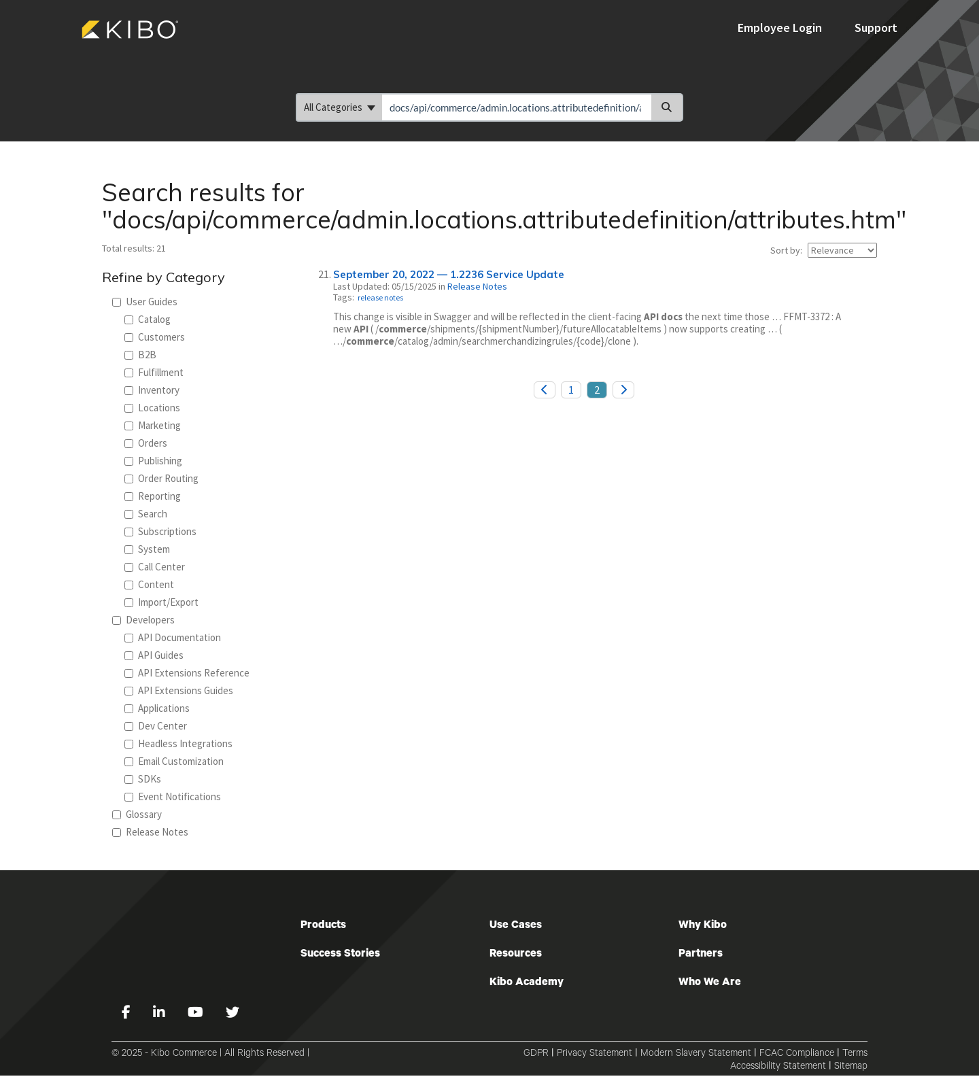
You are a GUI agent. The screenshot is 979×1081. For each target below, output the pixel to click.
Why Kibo (703, 926)
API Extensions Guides (178, 690)
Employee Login (781, 27)
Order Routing (161, 478)
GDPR (536, 1054)
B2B (140, 354)
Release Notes (150, 831)
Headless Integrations (178, 743)
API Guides (154, 655)
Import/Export (161, 602)
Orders (145, 442)
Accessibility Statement (778, 1067)
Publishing (153, 460)
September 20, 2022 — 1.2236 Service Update (448, 274)
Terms (855, 1054)
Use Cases (516, 926)
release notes (380, 297)
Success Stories (340, 954)
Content (149, 584)
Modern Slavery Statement (695, 1054)
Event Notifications (172, 796)
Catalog (147, 319)
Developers (143, 619)
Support (876, 27)
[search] (516, 107)
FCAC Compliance (796, 1054)
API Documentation (172, 637)
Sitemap (851, 1067)
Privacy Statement (594, 1054)
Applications (157, 708)
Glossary (137, 814)
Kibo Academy (527, 983)
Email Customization (174, 761)
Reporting (152, 496)
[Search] (667, 107)
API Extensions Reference (187, 672)
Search (145, 513)
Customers (154, 336)
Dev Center (155, 725)
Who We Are (710, 983)
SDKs (142, 778)
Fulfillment (154, 372)
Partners (701, 954)
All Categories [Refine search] (339, 107)
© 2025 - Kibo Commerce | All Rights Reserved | (210, 1054)
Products (323, 926)
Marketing (152, 425)
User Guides (144, 301)
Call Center (154, 566)
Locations (152, 407)
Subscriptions (160, 531)
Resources (516, 954)
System (147, 549)
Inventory (151, 389)
